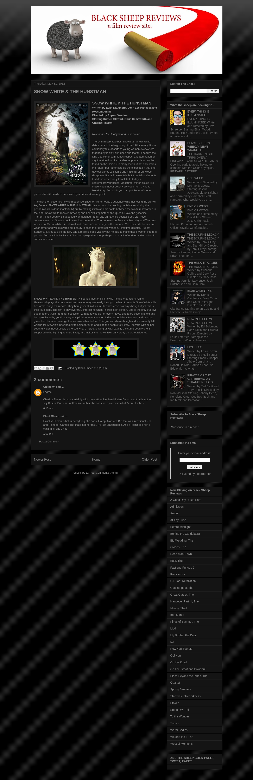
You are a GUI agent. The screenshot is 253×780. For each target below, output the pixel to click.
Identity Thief (178, 608)
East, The (176, 560)
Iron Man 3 (177, 614)
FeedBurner (203, 473)
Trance (174, 723)
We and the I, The (181, 737)
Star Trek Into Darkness (185, 696)
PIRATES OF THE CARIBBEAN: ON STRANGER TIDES (200, 379)
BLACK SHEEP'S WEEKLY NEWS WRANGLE (198, 146)
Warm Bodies (179, 730)
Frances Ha (177, 574)
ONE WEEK (195, 178)
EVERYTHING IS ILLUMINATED (198, 113)
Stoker (174, 703)
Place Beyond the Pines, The (189, 676)
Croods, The (178, 547)
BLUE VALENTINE (199, 290)
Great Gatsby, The (182, 594)
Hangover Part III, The (184, 601)
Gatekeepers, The (182, 587)
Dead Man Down (181, 554)
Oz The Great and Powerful (187, 669)
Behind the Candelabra (185, 533)
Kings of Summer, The (184, 621)
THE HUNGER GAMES (202, 262)
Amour (174, 513)
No (172, 642)
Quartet (175, 682)
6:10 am (48, 408)
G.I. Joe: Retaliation (183, 581)
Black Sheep (86, 368)
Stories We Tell (180, 709)
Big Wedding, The (181, 540)
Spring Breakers (180, 689)
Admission (177, 506)
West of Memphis (181, 743)
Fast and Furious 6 (182, 567)
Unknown (49, 386)
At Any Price (178, 520)
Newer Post (42, 459)
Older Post (149, 459)
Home (96, 459)
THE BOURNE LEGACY (203, 234)
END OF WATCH (198, 206)
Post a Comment (49, 441)
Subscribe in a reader (184, 427)
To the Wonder (179, 716)
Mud (173, 628)
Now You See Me (181, 648)
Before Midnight (180, 527)
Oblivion (175, 655)
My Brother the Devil (183, 635)
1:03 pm (48, 433)
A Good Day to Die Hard (185, 499)
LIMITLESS (194, 347)
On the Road (178, 662)
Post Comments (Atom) (104, 472)
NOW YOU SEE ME (200, 319)
